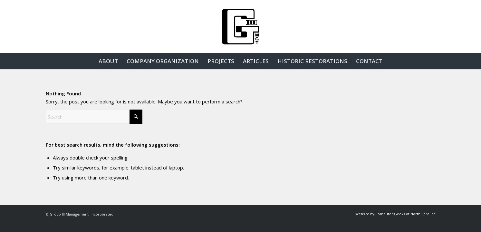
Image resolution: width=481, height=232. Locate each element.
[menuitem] (108, 61)
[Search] (94, 117)
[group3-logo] (240, 26)
